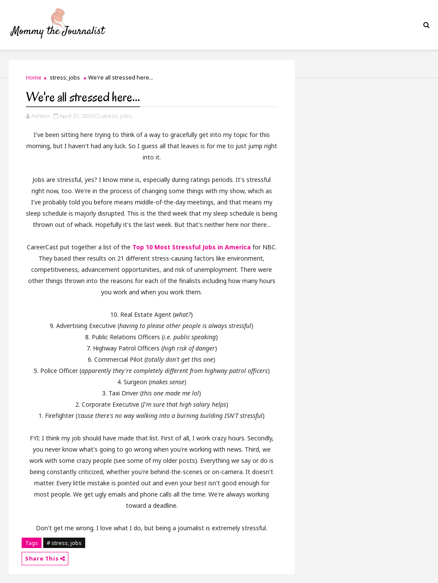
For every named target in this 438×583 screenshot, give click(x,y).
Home (34, 77)
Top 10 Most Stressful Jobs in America (191, 247)
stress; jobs (65, 77)
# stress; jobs (64, 543)
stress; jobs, (117, 116)
